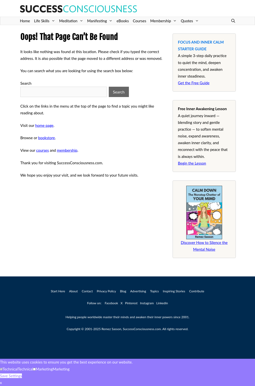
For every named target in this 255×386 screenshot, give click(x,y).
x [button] (1, 382)
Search (25, 83)
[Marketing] (34, 369)
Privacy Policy (106, 291)
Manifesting (101, 21)
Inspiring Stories (174, 291)
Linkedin (162, 303)
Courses (139, 20)
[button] (233, 21)
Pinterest (131, 303)
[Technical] (1, 369)
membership (67, 150)
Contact (87, 291)
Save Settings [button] (11, 375)
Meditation (72, 21)
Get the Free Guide (194, 83)
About (73, 291)
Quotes (191, 21)
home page (44, 125)
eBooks (123, 20)
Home (25, 20)
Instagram (147, 303)
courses (42, 150)
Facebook (111, 303)
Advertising (138, 291)
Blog (123, 291)
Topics (154, 291)
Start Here (58, 291)
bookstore (46, 137)
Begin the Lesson (192, 163)
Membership (164, 21)
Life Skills (45, 21)
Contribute (196, 291)
